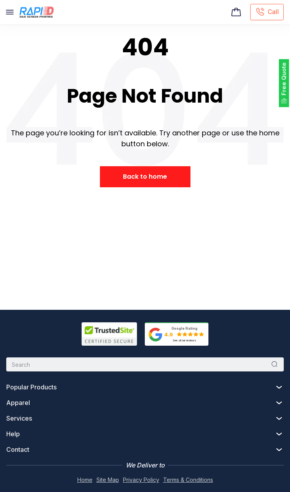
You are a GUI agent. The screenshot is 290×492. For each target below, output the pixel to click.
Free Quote (284, 79)
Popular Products (31, 387)
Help (13, 434)
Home (85, 479)
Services (19, 418)
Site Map (107, 479)
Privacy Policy (141, 479)
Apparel (18, 403)
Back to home (145, 176)
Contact (17, 449)
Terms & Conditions (188, 479)
